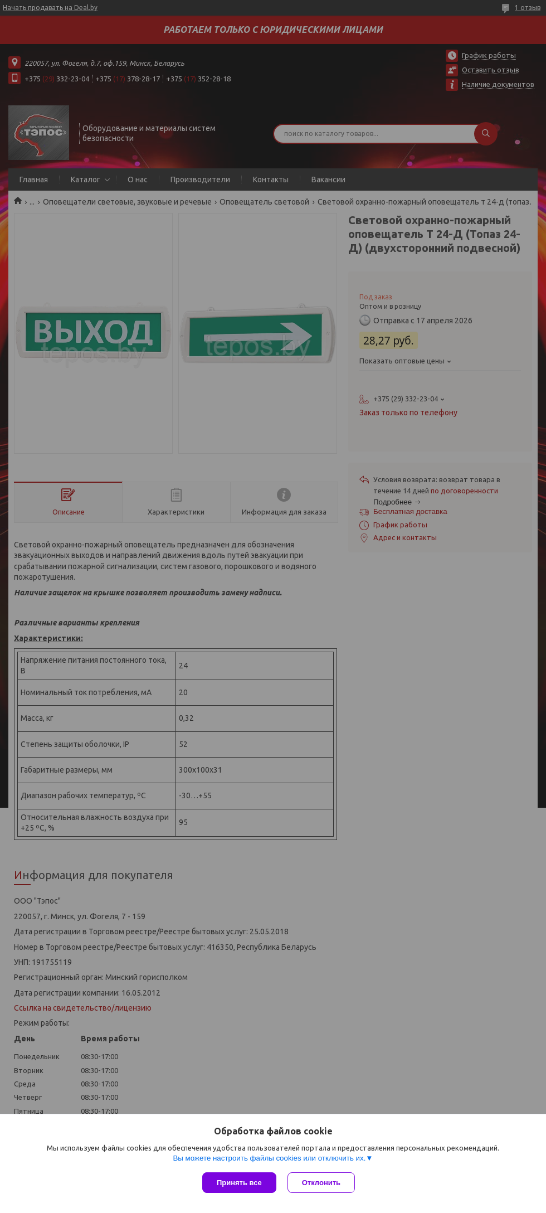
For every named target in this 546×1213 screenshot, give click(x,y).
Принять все (239, 1182)
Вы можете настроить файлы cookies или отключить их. (269, 1158)
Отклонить (321, 1182)
